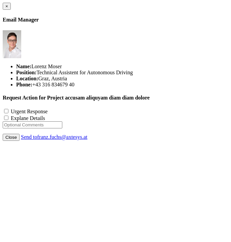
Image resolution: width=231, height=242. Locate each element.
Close (11, 137)
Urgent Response (25, 111)
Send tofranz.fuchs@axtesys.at (54, 137)
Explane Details (24, 118)
